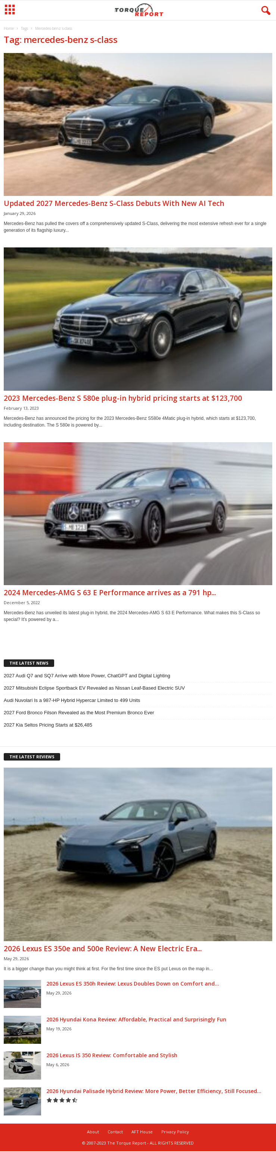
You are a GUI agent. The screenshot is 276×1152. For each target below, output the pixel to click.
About (93, 1131)
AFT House (142, 1131)
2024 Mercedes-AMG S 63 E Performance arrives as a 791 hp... (110, 592)
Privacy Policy (175, 1131)
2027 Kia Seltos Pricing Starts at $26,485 (48, 725)
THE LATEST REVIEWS (32, 756)
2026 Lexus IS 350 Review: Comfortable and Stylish (111, 1055)
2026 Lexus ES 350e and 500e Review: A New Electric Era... (103, 948)
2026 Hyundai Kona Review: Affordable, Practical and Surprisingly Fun (136, 1019)
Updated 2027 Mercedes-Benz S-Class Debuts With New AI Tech (114, 203)
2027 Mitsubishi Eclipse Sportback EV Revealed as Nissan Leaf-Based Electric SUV (94, 688)
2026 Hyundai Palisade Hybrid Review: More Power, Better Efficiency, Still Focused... (153, 1091)
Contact (115, 1131)
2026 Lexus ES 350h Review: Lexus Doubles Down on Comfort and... (132, 983)
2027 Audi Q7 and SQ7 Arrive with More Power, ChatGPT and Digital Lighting (87, 675)
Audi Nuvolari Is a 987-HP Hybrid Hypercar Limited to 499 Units (72, 700)
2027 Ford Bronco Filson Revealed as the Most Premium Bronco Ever (79, 712)
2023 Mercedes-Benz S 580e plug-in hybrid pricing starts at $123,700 (123, 398)
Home (9, 28)
